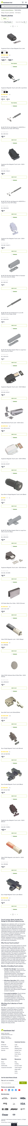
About (2, 1061)
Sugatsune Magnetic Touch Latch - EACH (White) (13, 458)
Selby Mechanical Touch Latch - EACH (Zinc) (12, 422)
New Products (4, 1046)
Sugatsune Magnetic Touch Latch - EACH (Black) (13, 387)
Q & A (16, 1073)
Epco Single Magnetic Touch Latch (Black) (11, 894)
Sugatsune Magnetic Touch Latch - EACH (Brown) (13, 567)
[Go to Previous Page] (11, 26)
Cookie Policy (11, 1122)
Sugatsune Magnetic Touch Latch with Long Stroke (14, 88)
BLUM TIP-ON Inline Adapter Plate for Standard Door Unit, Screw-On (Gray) (13, 276)
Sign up (23, 1082)
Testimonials (4, 1065)
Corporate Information (6, 1067)
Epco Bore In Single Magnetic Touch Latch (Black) (13, 494)
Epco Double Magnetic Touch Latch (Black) (12, 784)
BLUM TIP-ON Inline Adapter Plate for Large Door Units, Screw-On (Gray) (13, 350)
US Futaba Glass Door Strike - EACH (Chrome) (13, 603)
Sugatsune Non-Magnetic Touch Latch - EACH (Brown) (12, 821)
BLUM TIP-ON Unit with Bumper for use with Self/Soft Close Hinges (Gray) (12, 313)
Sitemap (16, 1122)
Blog (16, 1061)
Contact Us (17, 1052)
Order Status (18, 1054)
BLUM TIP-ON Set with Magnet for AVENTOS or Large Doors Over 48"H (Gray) (13, 202)
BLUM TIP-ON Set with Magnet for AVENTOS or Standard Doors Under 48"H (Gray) (13, 128)
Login (16, 1044)
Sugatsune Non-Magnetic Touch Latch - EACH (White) (12, 239)
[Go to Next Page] (17, 26)
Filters (4, 18)
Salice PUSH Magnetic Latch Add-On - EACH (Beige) (12, 858)
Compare (14, 66)
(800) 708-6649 (5, 1033)
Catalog (16, 1063)
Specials (3, 1050)
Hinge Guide (18, 1069)
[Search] (14, 6)
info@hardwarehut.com (6, 1034)
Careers (3, 1063)
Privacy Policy (4, 1122)
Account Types (18, 1065)
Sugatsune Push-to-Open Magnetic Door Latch (13, 48)
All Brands (3, 1044)
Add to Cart (14, 139)
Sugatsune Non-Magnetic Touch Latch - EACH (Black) (12, 165)
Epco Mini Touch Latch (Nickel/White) (10, 712)
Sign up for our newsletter (7, 1080)
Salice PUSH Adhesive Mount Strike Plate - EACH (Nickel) (13, 676)
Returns (16, 1056)
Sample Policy (18, 1050)
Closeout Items (5, 1048)
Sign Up (16, 1046)
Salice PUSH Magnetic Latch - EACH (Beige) (12, 639)
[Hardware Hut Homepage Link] (6, 2)
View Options (14, 63)
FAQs (16, 1071)
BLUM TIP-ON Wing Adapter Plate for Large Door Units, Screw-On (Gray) (13, 531)
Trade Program (18, 1067)
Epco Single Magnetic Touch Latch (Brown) (12, 748)
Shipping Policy (18, 1048)
